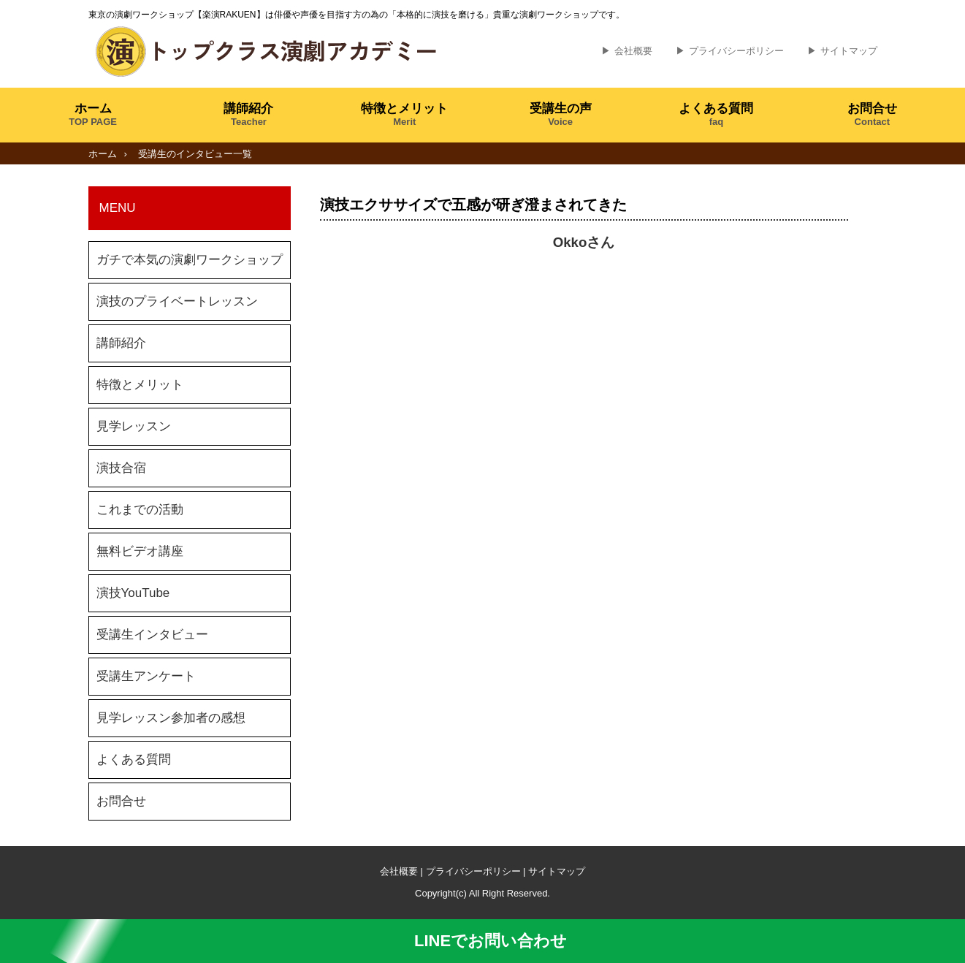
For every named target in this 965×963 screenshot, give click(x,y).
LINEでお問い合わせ (482, 941)
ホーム (93, 114)
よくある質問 (716, 114)
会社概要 (633, 50)
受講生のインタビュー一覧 (195, 153)
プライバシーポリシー (736, 50)
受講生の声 (561, 114)
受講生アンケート (146, 676)
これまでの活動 (139, 510)
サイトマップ (848, 50)
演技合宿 (121, 468)
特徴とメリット (404, 114)
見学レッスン (133, 426)
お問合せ (872, 114)
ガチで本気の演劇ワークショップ (189, 260)
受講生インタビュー (152, 635)
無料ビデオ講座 (139, 551)
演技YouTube (133, 593)
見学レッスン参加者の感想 (170, 718)
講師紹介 (248, 114)
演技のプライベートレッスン (177, 301)
